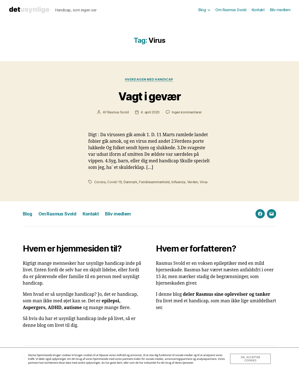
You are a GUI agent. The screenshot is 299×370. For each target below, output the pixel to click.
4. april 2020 (150, 113)
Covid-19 (114, 182)
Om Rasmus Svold (230, 10)
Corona (100, 182)
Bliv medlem (280, 10)
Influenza (179, 182)
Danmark (130, 182)
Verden (193, 182)
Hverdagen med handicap (149, 80)
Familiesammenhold (154, 182)
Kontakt (258, 10)
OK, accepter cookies (250, 358)
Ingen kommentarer (187, 113)
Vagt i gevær (149, 96)
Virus (205, 182)
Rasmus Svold (117, 113)
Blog (202, 10)
